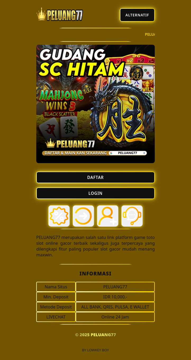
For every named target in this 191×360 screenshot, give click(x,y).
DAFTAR (95, 177)
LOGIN (95, 193)
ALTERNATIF (137, 14)
